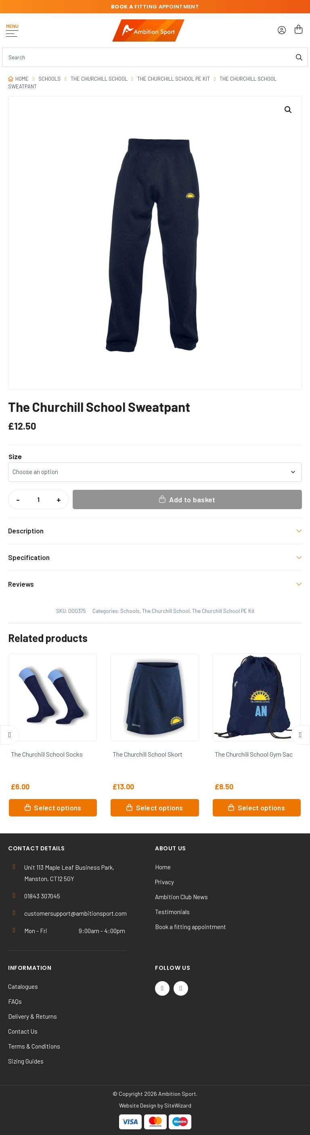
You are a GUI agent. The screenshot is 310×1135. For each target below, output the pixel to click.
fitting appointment (155, 6)
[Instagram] (181, 988)
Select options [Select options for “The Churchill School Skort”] (159, 808)
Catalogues (23, 986)
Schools (49, 79)
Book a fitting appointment (190, 926)
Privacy (164, 881)
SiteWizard (177, 1105)
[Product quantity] (38, 499)
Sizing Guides (26, 1061)
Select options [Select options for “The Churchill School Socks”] (57, 808)
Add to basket (192, 499)
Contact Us (23, 1031)
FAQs (15, 1001)
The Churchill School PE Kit (173, 79)
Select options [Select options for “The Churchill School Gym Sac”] (261, 808)
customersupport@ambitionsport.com (75, 913)
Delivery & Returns (32, 1016)
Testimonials (172, 911)
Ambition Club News (181, 896)
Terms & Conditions (34, 1046)
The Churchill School (99, 79)
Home (22, 79)
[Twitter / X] (162, 988)
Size (15, 457)
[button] (288, 110)
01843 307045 (42, 896)
